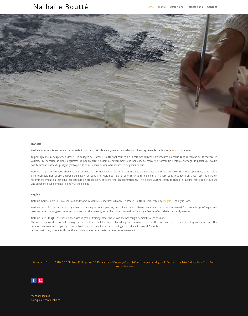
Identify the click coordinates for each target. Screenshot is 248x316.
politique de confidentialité (45, 300)
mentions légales (40, 295)
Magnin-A (177, 150)
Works (162, 7)
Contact (212, 7)
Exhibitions (176, 7)
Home (150, 7)
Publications (195, 7)
